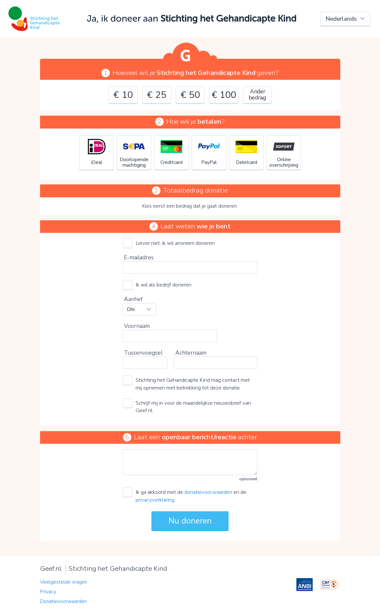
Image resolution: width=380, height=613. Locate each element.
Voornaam (137, 326)
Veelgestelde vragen (63, 582)
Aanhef (133, 299)
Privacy (48, 591)
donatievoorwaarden (208, 492)
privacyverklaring (155, 500)
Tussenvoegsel (143, 353)
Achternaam (190, 353)
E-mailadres (139, 257)
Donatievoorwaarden (63, 601)
